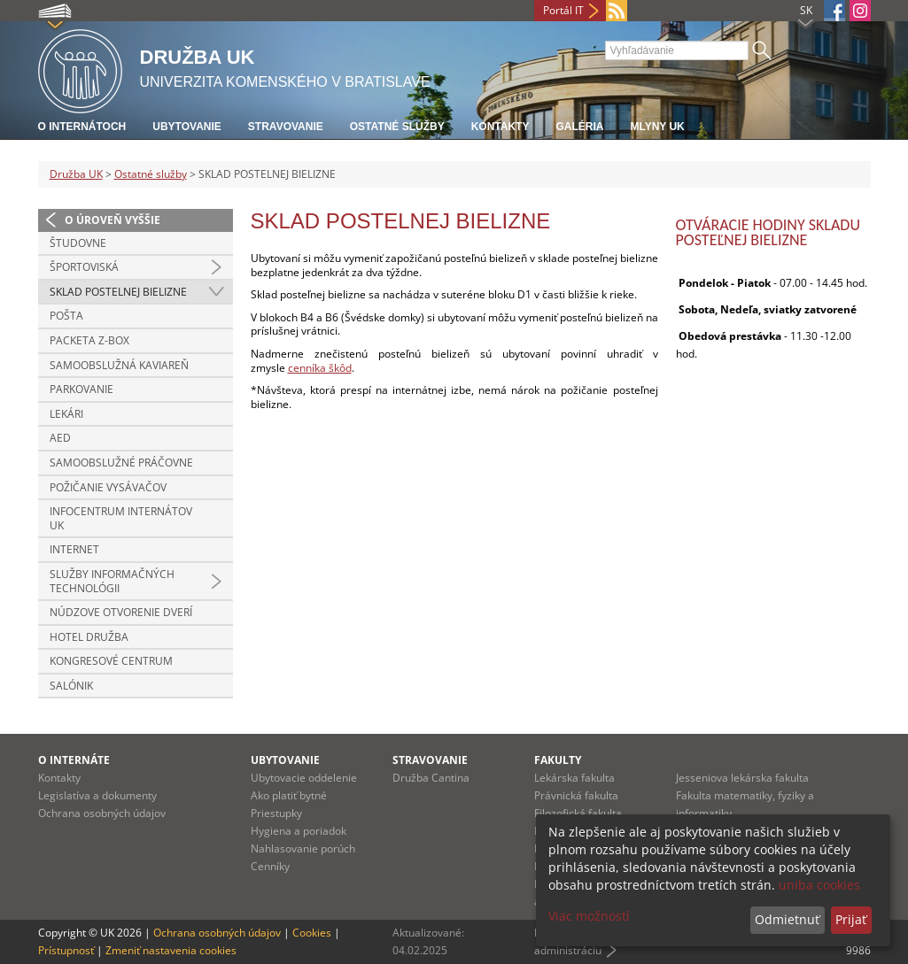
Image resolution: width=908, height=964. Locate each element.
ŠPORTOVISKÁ (84, 266)
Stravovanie (285, 126)
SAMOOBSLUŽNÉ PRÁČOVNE (121, 462)
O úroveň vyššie (112, 220)
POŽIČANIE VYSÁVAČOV (108, 487)
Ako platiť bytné (289, 795)
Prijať (850, 919)
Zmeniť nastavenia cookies (171, 950)
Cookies (311, 932)
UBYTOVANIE (285, 759)
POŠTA (66, 315)
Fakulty (557, 759)
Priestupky (276, 813)
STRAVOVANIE (430, 759)
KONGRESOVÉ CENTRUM (111, 660)
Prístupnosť (66, 950)
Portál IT (563, 10)
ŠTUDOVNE (78, 243)
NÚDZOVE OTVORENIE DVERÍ (121, 612)
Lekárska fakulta (574, 777)
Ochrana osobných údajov (102, 813)
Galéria (579, 126)
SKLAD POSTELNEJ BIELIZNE (118, 291)
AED (60, 437)
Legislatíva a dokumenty (97, 795)
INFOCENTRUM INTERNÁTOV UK (121, 518)
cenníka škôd (320, 367)
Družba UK (76, 173)
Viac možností (589, 915)
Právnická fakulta (576, 795)
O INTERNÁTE (74, 759)
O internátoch (82, 126)
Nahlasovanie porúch (303, 848)
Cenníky (270, 866)
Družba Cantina (431, 777)
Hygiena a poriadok (298, 830)
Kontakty (500, 126)
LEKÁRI (66, 413)
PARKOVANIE (81, 389)
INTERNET (74, 549)
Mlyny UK (657, 126)
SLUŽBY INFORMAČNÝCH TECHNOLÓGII (112, 581)
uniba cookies (819, 884)
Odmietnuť (787, 919)
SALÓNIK (71, 685)
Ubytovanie (186, 126)
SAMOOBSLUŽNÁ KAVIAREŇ (119, 365)
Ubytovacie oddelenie (304, 777)
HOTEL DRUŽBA (89, 636)
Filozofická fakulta (578, 813)
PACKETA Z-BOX (89, 340)
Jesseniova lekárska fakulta (742, 777)
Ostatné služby (397, 126)
